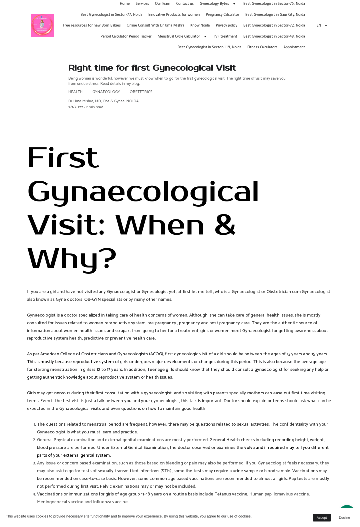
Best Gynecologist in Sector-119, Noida (209, 47)
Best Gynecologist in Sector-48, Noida (274, 37)
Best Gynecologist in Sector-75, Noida (274, 4)
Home (125, 4)
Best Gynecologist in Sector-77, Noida (111, 15)
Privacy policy (226, 26)
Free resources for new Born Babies (92, 26)
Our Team (162, 4)
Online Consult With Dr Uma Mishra (155, 26)
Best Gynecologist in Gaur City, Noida (275, 15)
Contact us (185, 4)
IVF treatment (225, 37)
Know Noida (200, 26)
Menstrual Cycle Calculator (179, 37)
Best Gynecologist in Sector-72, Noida (274, 26)
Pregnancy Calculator (222, 15)
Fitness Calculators (262, 47)
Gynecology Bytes (214, 4)
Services (142, 4)
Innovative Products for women (174, 15)
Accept (322, 517)
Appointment (294, 47)
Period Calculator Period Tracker (126, 37)
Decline (344, 517)
